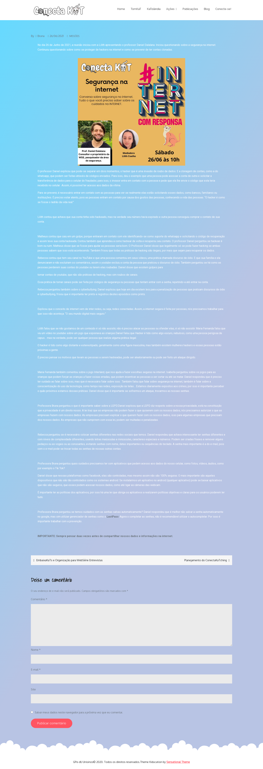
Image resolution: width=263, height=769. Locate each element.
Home (121, 9)
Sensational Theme (178, 762)
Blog (207, 9)
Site (33, 689)
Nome (36, 649)
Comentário (39, 599)
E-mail (36, 669)
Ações (170, 9)
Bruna (40, 36)
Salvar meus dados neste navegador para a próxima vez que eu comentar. (79, 712)
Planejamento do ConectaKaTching (205, 560)
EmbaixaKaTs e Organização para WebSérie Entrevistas (69, 560)
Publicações (190, 9)
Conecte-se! (223, 9)
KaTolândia (154, 9)
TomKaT (136, 9)
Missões (74, 36)
